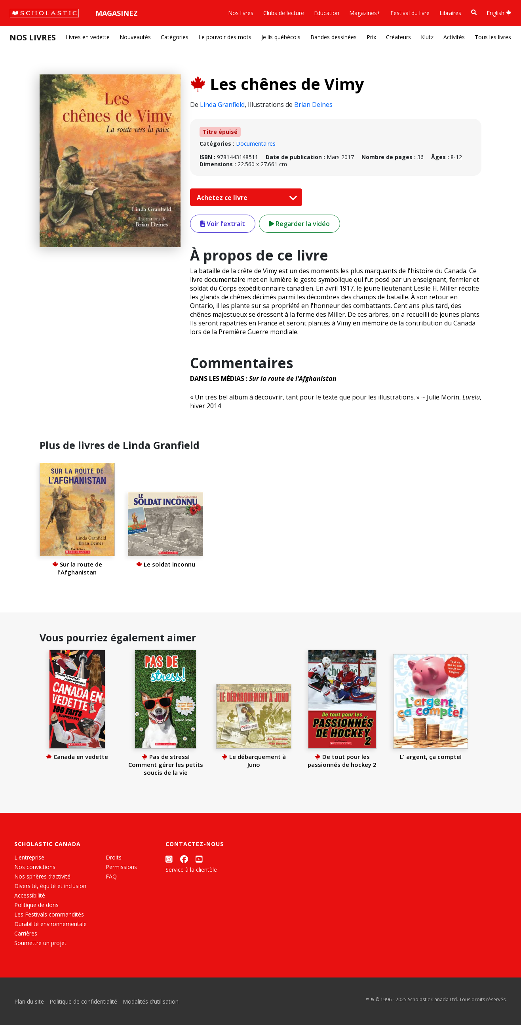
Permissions (121, 867)
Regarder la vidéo (299, 223)
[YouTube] (199, 859)
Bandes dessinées (333, 37)
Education (326, 13)
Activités (454, 37)
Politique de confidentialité (83, 1001)
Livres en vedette (88, 37)
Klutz (427, 37)
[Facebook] (184, 859)
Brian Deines (313, 104)
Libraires (450, 13)
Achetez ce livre (245, 197)
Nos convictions (34, 867)
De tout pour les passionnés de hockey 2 (342, 760)
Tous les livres (493, 37)
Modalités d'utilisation (151, 1001)
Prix (371, 37)
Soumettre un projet (40, 943)
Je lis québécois (280, 37)
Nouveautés (135, 37)
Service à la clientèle (191, 869)
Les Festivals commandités (49, 914)
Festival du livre (410, 13)
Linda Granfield (222, 104)
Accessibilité (29, 895)
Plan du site (29, 1001)
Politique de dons (36, 905)
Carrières (25, 933)
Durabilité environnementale (50, 924)
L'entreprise (29, 857)
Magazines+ (364, 13)
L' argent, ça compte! (431, 757)
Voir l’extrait (222, 223)
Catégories (174, 37)
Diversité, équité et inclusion (50, 886)
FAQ (111, 876)
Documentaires (256, 143)
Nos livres (240, 13)
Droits (114, 857)
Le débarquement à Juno (254, 760)
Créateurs (398, 37)
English (499, 13)
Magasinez (116, 13)
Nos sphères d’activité (42, 876)
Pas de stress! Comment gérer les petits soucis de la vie (165, 764)
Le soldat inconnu (165, 564)
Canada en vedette (77, 757)
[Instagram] (169, 859)
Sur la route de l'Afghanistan (77, 568)
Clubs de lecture (283, 13)
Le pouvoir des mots (224, 37)
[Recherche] (474, 12)
